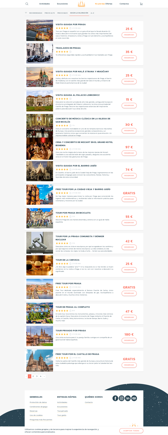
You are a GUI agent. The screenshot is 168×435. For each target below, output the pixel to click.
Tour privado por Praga (71, 325)
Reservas (34, 405)
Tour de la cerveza (68, 255)
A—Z (92, 13)
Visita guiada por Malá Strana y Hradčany (82, 70)
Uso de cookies (36, 409)
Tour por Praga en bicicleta (73, 209)
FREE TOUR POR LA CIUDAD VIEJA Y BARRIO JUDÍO (83, 186)
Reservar (129, 35)
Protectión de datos (38, 396)
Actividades (44, 4)
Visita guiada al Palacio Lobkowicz (78, 93)
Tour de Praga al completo (73, 301)
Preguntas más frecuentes (41, 414)
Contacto (89, 396)
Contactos (124, 4)
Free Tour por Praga (68, 278)
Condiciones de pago (39, 400)
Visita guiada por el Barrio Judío (76, 163)
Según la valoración (79, 13)
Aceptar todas (131, 431)
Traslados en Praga (68, 47)
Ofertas (103, 4)
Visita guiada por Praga (71, 24)
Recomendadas (35, 13)
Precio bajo (62, 13)
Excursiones (62, 4)
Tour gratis (62, 409)
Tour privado (62, 405)
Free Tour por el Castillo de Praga (77, 348)
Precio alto (50, 13)
